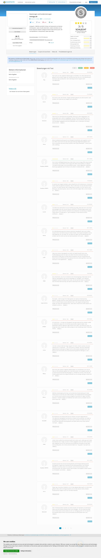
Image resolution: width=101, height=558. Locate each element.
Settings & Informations (26, 550)
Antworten (90, 87)
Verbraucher (52, 2)
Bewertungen (32, 52)
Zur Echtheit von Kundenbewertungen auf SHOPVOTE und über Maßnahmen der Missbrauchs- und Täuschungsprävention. (47, 535)
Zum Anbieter (17, 31)
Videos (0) (54, 52)
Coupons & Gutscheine (44, 52)
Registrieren (93, 2)
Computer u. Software (34, 19)
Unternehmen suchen (30, 2)
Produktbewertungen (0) (65, 52)
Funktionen (20, 2)
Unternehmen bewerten (17, 28)
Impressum (5, 553)
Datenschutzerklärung (13, 553)
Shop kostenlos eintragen (75, 2)
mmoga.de (52, 42)
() (89, 84)
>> (71, 528)
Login (86, 2)
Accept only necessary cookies (11, 550)
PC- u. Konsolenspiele (45, 19)
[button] (32, 22)
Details (72, 72)
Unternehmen (62, 2)
